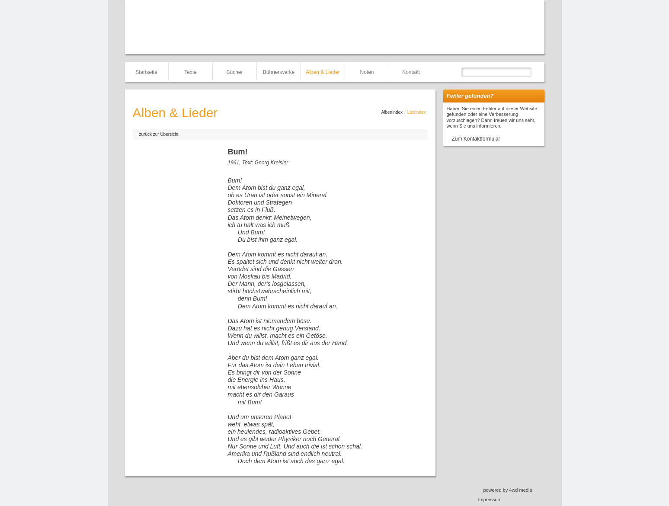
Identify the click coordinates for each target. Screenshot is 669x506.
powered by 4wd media (507, 490)
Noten (367, 72)
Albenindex (392, 112)
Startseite (146, 72)
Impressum (489, 499)
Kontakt (411, 72)
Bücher (234, 72)
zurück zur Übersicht (159, 134)
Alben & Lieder (323, 72)
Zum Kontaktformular (476, 139)
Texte (190, 72)
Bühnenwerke (278, 72)
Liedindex (416, 112)
